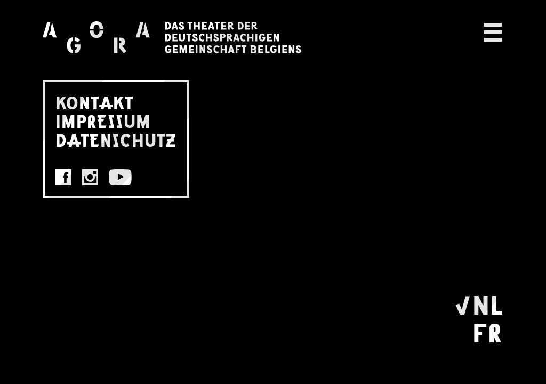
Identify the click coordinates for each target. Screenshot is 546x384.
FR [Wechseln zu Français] (487, 331)
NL (487, 303)
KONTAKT (94, 102)
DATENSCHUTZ (115, 139)
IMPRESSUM (103, 120)
